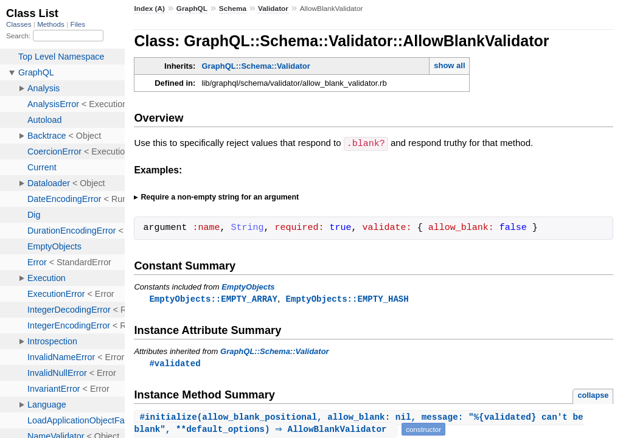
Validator (273, 8)
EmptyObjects (247, 286)
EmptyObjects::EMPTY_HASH (347, 298)
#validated (174, 363)
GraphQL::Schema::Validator (255, 66)
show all (449, 65)
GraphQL (191, 8)
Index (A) (149, 8)
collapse (592, 395)
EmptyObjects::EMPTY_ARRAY (213, 298)
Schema (232, 8)
